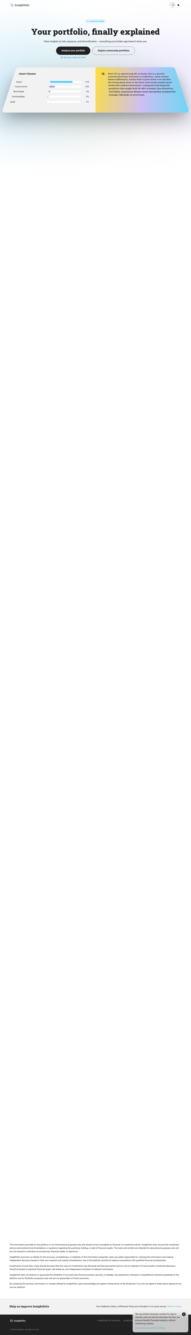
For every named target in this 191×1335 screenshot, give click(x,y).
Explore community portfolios (113, 50)
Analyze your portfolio (73, 50)
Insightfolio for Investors (108, 1320)
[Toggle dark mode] (178, 5)
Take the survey (174, 1306)
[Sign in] (172, 4)
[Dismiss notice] (184, 1314)
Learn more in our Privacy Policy (150, 1328)
